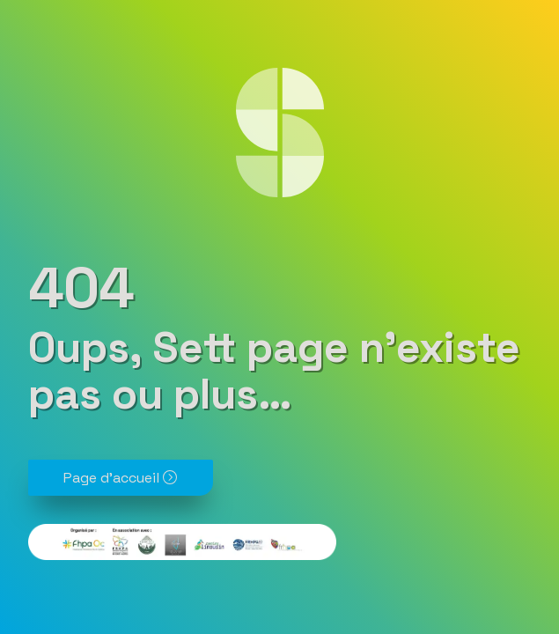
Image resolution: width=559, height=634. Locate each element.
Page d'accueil (120, 477)
